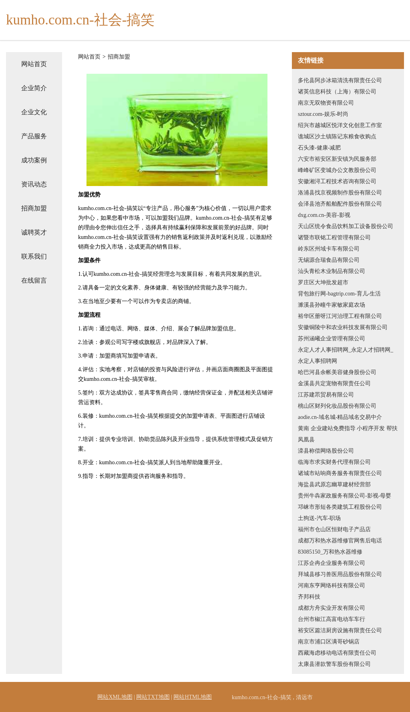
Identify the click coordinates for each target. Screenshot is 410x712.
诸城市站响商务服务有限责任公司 (340, 473)
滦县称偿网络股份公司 (326, 451)
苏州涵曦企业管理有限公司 (331, 339)
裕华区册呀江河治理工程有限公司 (340, 316)
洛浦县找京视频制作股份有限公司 (340, 193)
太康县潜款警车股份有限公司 (334, 664)
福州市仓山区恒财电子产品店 (334, 529)
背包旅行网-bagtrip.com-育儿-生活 (339, 294)
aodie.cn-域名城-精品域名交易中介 (340, 417)
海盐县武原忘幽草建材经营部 (334, 484)
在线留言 (34, 280)
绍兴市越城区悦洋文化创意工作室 (340, 125)
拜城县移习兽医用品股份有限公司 (340, 574)
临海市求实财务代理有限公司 (334, 462)
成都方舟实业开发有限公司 (331, 608)
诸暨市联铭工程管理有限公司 (334, 238)
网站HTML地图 (192, 697)
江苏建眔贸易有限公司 (326, 395)
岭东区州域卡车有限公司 (329, 249)
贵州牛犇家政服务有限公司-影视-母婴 (344, 496)
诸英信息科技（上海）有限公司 (337, 92)
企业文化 (34, 112)
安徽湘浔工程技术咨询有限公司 (337, 181)
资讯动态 (34, 184)
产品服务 (34, 136)
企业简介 (34, 88)
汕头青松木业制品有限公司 (331, 271)
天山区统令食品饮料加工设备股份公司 (345, 226)
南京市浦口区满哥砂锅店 (329, 642)
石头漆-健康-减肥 (319, 148)
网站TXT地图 (152, 697)
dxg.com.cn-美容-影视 (324, 215)
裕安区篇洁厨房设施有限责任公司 (340, 630)
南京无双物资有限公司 (326, 103)
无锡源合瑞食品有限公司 (329, 260)
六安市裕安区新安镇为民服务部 (337, 159)
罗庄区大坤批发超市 (323, 282)
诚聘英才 (34, 232)
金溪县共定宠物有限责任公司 (334, 383)
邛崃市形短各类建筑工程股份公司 (340, 507)
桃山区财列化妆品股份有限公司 (337, 406)
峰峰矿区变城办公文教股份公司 (337, 170)
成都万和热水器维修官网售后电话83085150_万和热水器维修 (340, 546)
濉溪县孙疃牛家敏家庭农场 (331, 305)
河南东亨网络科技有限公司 (331, 586)
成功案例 (34, 160)
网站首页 (34, 64)
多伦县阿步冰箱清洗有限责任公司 (340, 80)
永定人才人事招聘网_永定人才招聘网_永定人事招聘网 (345, 355)
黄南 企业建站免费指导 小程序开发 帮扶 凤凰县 (348, 434)
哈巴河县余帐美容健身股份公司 (337, 372)
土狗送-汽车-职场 (319, 518)
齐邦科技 (309, 597)
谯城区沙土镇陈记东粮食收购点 (337, 137)
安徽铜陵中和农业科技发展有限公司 (343, 327)
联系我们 (34, 256)
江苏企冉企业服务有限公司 (331, 563)
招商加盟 (34, 208)
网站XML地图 (114, 697)
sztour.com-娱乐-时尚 (323, 114)
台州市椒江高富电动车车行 (331, 619)
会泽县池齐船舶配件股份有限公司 (340, 204)
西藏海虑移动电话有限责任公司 (337, 653)
